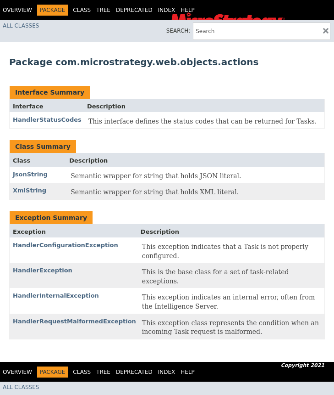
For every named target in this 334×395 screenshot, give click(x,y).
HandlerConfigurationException (65, 245)
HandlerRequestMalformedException (74, 321)
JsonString (30, 174)
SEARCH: (178, 31)
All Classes (21, 26)
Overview (17, 10)
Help (188, 10)
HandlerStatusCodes (47, 119)
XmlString (29, 190)
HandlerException (42, 270)
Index (166, 10)
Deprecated (134, 10)
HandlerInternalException (56, 295)
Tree (103, 10)
